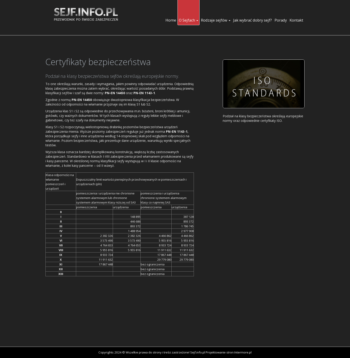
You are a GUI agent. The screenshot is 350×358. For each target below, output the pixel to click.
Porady (281, 20)
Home (170, 20)
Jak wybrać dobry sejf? (252, 20)
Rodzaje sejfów (215, 20)
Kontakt (296, 20)
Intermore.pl (243, 352)
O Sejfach (188, 20)
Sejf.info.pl (197, 352)
